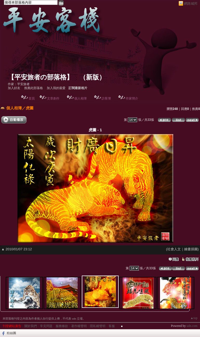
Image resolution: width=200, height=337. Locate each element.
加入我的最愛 (56, 88)
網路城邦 (190, 3)
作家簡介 (132, 98)
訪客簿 (106, 98)
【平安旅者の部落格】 (40, 77)
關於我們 (30, 326)
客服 (112, 326)
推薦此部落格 (33, 88)
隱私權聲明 (97, 326)
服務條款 (62, 326)
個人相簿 (80, 98)
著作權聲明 (79, 326)
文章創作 (53, 98)
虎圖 (30, 108)
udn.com (191, 326)
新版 (92, 77)
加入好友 (14, 88)
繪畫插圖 (191, 249)
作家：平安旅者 (19, 84)
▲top (193, 318)
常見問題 (46, 326)
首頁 (32, 98)
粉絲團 (11, 333)
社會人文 (174, 249)
